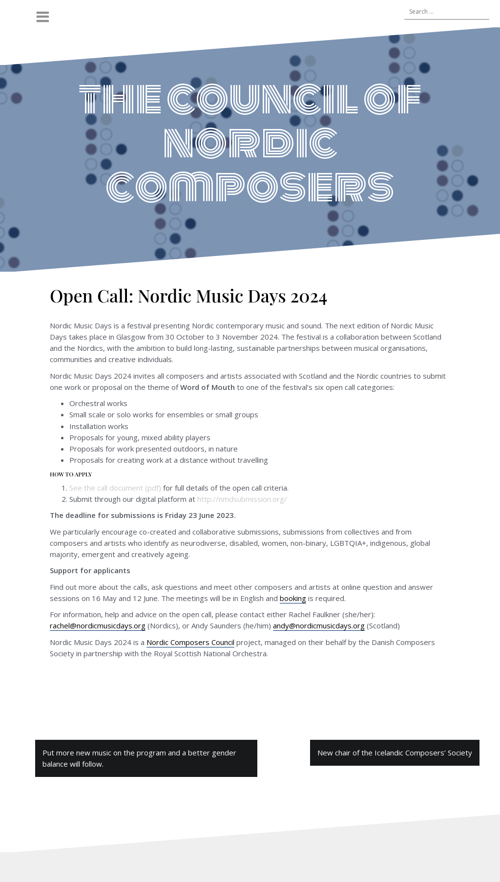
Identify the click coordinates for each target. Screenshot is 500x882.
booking (293, 598)
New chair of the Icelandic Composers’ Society (394, 752)
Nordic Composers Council (190, 642)
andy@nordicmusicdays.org (319, 625)
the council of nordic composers (250, 142)
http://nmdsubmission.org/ (242, 499)
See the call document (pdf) (115, 488)
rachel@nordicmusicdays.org (98, 625)
